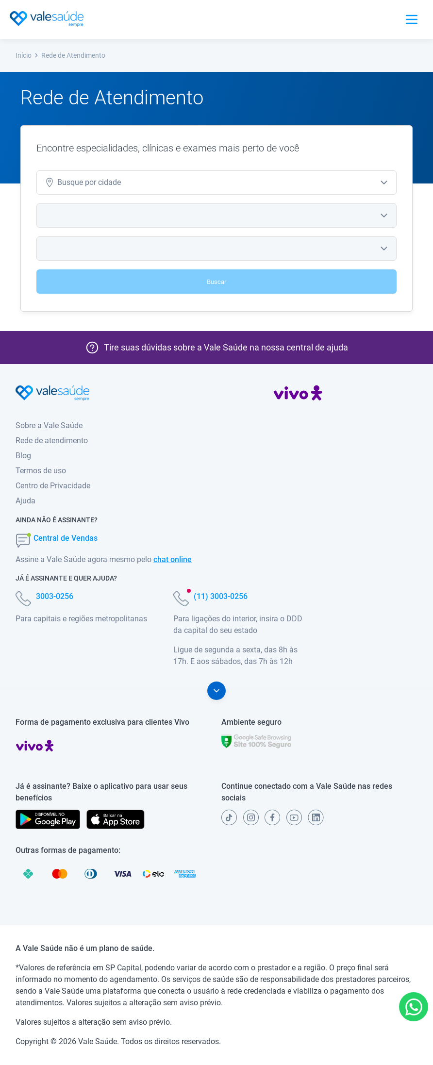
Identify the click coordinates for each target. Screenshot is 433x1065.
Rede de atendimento (52, 440)
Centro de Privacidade (53, 485)
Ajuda (25, 500)
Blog (23, 455)
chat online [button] (172, 559)
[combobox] (216, 182)
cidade (83, 182)
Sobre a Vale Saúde (49, 425)
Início (27, 55)
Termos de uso (41, 470)
